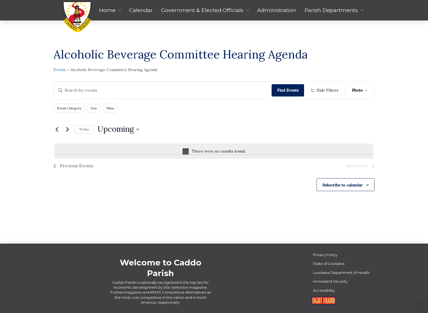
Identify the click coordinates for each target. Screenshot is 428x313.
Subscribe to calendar (342, 185)
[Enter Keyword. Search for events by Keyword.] (163, 90)
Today (84, 129)
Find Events (288, 90)
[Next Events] (67, 129)
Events (60, 69)
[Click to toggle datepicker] (118, 129)
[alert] (214, 151)
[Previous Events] (57, 129)
